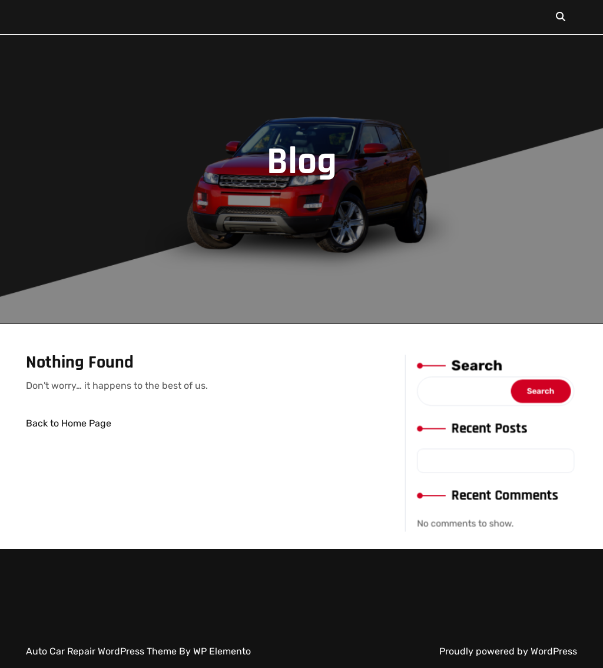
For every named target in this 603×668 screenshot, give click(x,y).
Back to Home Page (68, 423)
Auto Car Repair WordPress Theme (102, 651)
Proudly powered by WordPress (508, 651)
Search (477, 370)
